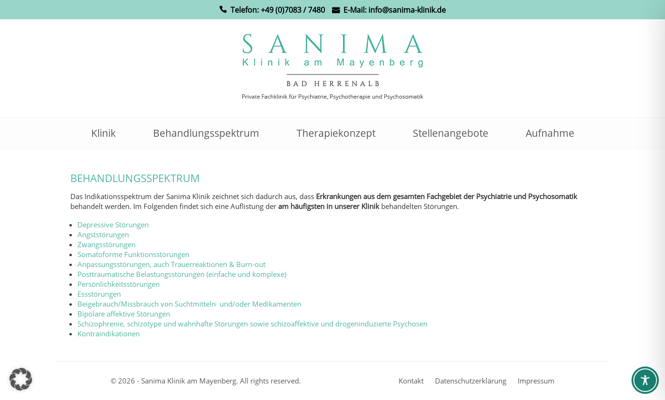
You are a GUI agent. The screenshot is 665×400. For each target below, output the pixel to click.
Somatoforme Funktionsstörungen (133, 254)
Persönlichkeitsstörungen (118, 284)
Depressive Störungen (113, 224)
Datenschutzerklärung (470, 380)
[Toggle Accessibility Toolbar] (645, 380)
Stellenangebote (450, 133)
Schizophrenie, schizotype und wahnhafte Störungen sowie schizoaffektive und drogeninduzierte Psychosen (252, 323)
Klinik (103, 133)
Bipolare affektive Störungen (123, 313)
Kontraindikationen (108, 333)
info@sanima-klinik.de (407, 10)
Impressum (536, 380)
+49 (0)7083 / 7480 (293, 10)
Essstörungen (99, 294)
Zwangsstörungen (106, 244)
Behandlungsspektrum (206, 133)
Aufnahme (550, 133)
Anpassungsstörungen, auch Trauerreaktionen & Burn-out (171, 264)
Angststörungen (103, 234)
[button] (21, 379)
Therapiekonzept (336, 133)
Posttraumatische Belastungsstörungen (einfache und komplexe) (181, 274)
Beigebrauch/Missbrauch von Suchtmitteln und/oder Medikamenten (189, 303)
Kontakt (411, 380)
